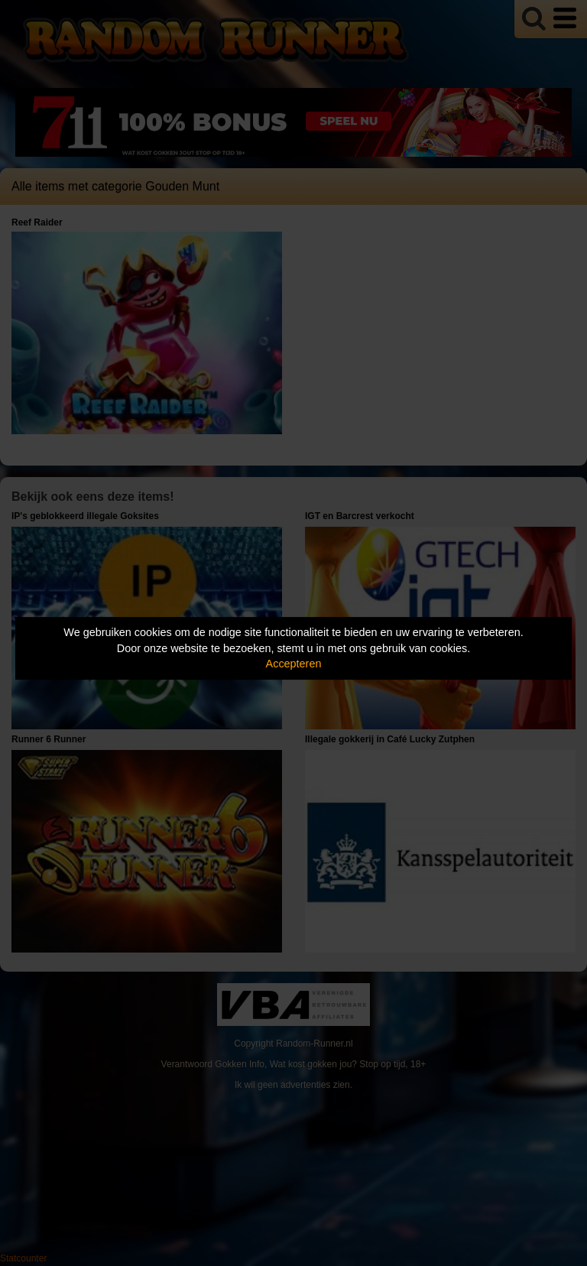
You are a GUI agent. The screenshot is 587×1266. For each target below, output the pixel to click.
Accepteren (294, 663)
